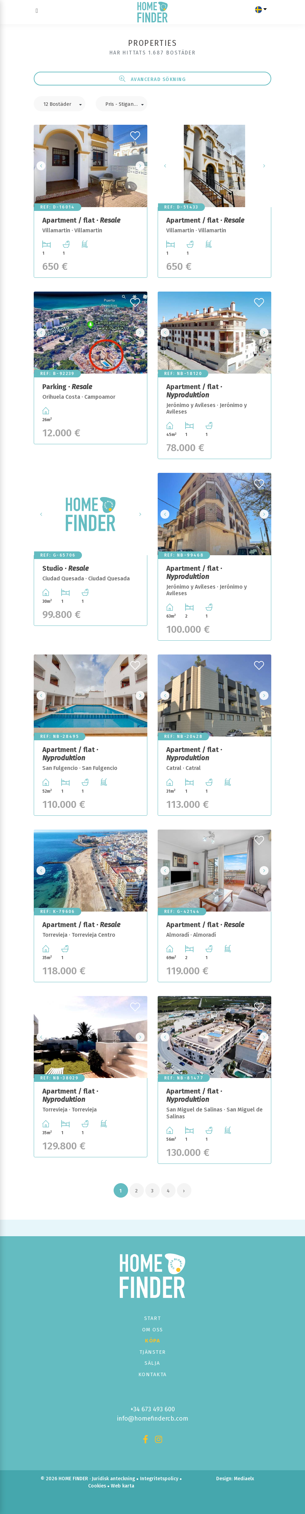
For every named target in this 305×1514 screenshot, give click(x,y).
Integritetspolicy (159, 1479)
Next (140, 166)
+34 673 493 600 (152, 1409)
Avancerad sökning (152, 78)
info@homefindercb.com (152, 1418)
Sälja (152, 1363)
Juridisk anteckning (113, 1479)
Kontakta (152, 1374)
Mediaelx (244, 1479)
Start (152, 1318)
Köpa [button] (152, 1341)
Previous (41, 166)
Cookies (97, 1486)
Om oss (152, 1330)
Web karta (122, 1486)
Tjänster (152, 1352)
